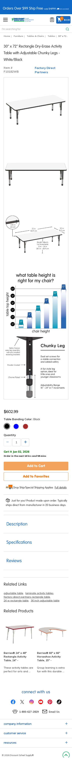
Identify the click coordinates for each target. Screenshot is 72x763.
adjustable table (13, 593)
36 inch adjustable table (45, 600)
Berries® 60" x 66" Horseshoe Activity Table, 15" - (49, 656)
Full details (61, 487)
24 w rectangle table (16, 600)
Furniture (18, 36)
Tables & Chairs (35, 36)
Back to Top (66, 755)
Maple (25, 426)
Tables (51, 36)
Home (7, 36)
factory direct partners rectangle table (27, 597)
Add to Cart (36, 466)
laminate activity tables (39, 593)
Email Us (54, 711)
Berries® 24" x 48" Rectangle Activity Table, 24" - (15, 656)
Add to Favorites (36, 476)
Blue (16, 426)
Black (7, 426)
